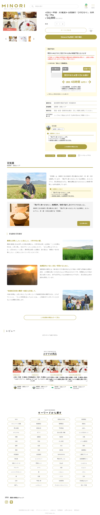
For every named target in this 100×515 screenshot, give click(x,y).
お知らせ (53, 510)
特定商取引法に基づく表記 (26, 510)
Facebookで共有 (50, 155)
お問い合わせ (68, 510)
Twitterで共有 (61, 155)
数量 (46, 24)
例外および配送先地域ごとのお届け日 (57, 94)
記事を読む (84, 223)
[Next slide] (34, 39)
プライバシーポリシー (42, 510)
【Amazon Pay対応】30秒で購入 (71, 37)
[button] (13, 39)
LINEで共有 (72, 155)
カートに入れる (66, 30)
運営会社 (76, 510)
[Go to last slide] (6, 39)
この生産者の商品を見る (71, 146)
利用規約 (60, 510)
